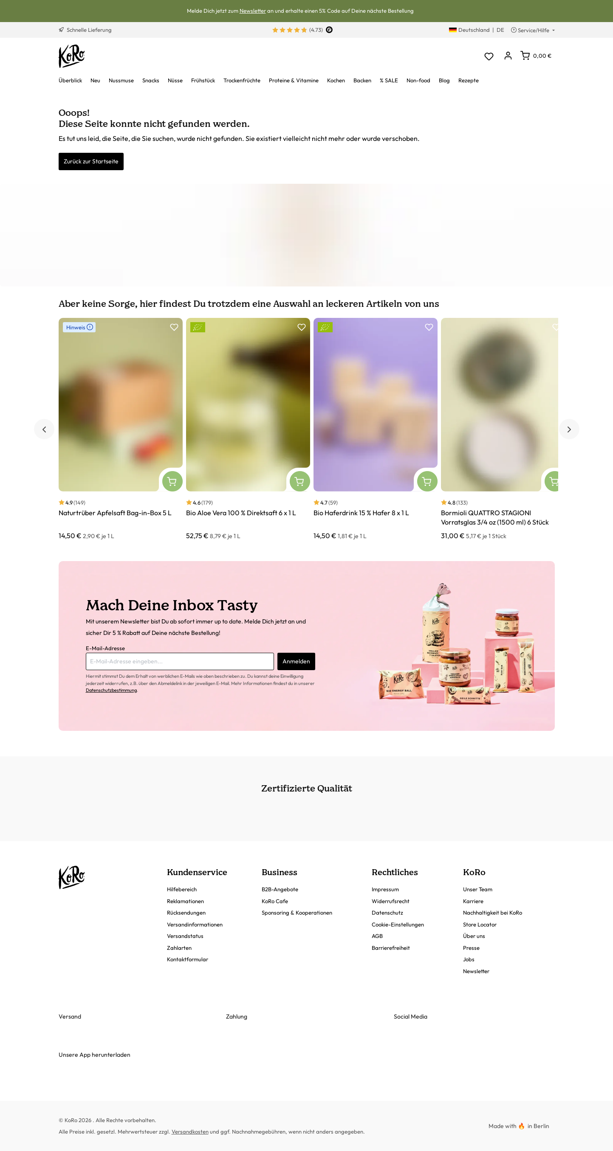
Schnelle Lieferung (85, 29)
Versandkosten (190, 1131)
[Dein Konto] (508, 56)
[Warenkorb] (536, 56)
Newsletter (253, 10)
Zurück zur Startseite (91, 161)
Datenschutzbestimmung (111, 690)
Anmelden (296, 661)
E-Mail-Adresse (105, 648)
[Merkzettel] (489, 56)
